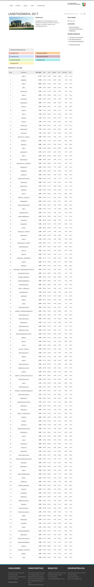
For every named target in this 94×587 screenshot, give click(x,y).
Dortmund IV (23, 186)
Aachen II (23, 118)
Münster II (24, 144)
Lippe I (24, 440)
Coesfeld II (24, 523)
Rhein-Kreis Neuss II (23, 512)
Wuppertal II (23, 102)
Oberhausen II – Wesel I (23, 243)
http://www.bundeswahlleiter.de (76, 41)
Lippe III (24, 262)
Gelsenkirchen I (24, 292)
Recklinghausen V (24, 284)
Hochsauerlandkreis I (24, 531)
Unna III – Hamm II (24, 349)
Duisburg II (24, 220)
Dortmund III (23, 235)
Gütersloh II (24, 409)
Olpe (24, 557)
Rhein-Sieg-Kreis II (24, 318)
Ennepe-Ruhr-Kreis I (23, 273)
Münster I (23, 140)
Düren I (24, 478)
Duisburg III (24, 125)
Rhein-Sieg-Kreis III (24, 455)
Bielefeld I (24, 80)
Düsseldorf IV (23, 201)
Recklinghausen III (24, 315)
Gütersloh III (23, 534)
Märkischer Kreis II (24, 500)
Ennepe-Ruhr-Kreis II (24, 178)
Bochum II (24, 133)
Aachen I (23, 121)
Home (11, 5)
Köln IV (24, 155)
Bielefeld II (24, 171)
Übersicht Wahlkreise (74, 27)
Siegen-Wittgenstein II (24, 474)
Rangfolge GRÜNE (15, 60)
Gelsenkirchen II (23, 212)
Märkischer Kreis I (24, 330)
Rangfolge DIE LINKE (42, 56)
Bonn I (24, 114)
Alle (82, 14)
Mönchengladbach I (23, 216)
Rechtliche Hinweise (12, 582)
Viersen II (23, 489)
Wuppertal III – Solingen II (24, 163)
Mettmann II (23, 398)
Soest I (24, 383)
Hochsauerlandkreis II (24, 542)
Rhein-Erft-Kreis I (24, 508)
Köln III (24, 76)
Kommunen (41, 5)
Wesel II (24, 371)
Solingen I (24, 190)
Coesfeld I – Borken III (24, 550)
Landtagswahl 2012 (71, 14)
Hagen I (24, 299)
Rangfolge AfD (41, 60)
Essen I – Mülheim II (23, 288)
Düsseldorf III (23, 129)
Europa (17, 5)
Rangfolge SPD (14, 53)
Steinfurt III (24, 481)
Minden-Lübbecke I (24, 485)
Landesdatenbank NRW (74, 44)
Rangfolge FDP (14, 63)
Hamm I (24, 341)
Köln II (24, 148)
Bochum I (23, 106)
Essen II (24, 239)
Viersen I (23, 421)
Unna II (24, 345)
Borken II (23, 546)
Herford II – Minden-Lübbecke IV (24, 390)
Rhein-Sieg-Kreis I (24, 364)
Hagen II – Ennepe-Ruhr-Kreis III (24, 375)
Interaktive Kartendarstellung (76, 29)
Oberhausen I (24, 159)
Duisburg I (24, 174)
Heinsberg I (24, 493)
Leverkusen (24, 296)
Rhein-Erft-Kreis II (24, 353)
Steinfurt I (24, 504)
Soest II (24, 360)
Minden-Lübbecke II (23, 277)
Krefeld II (23, 417)
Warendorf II (23, 466)
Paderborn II (23, 167)
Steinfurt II (24, 462)
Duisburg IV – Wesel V (24, 231)
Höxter (24, 515)
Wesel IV (24, 254)
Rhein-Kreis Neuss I (23, 394)
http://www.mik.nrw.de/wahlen (76, 37)
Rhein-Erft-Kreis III (24, 379)
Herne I (24, 227)
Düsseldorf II (23, 152)
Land (32, 5)
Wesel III (24, 337)
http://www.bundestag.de (75, 39)
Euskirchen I (23, 451)
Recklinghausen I (24, 246)
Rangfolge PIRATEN (42, 53)
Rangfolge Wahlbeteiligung (17, 49)
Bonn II (24, 193)
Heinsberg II (23, 443)
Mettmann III (23, 432)
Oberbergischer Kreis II (23, 402)
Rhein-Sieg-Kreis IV (24, 307)
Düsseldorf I (24, 224)
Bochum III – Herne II (24, 137)
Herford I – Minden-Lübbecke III (23, 311)
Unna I (24, 303)
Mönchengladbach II (23, 281)
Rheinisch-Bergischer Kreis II (24, 459)
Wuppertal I (24, 182)
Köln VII (24, 95)
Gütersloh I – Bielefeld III (24, 258)
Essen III (24, 110)
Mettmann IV (23, 322)
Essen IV (24, 250)
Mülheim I (24, 265)
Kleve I (24, 527)
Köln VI (24, 84)
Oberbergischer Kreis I (24, 428)
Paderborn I (24, 496)
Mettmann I (24, 406)
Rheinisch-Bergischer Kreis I (24, 334)
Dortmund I (24, 99)
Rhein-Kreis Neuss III (24, 538)
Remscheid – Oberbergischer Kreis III (24, 269)
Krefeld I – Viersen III (24, 197)
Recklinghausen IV (24, 387)
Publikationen (72, 30)
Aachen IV (24, 447)
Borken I (24, 553)
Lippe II (24, 436)
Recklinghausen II (24, 326)
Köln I (23, 87)
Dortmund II (23, 91)
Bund (25, 5)
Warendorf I (24, 519)
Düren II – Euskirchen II (23, 413)
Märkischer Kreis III (23, 368)
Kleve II (24, 470)
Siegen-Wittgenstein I (24, 205)
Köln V (24, 209)
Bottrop (24, 356)
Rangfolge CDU (14, 56)
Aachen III (24, 424)
